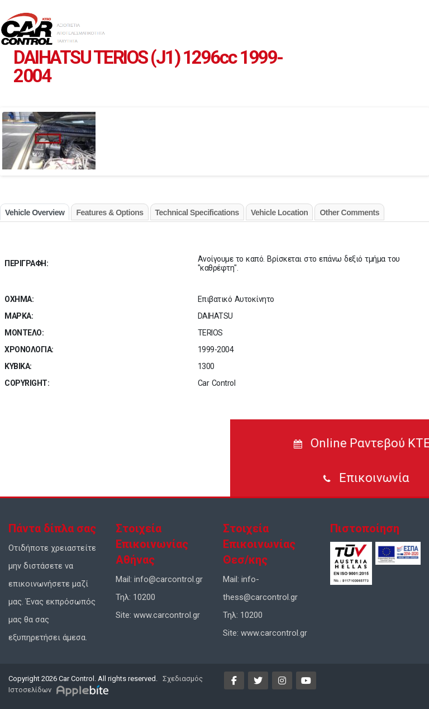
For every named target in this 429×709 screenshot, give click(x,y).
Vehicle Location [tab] (279, 212)
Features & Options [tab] (109, 212)
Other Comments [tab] (349, 212)
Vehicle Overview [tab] (34, 212)
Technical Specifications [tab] (197, 212)
